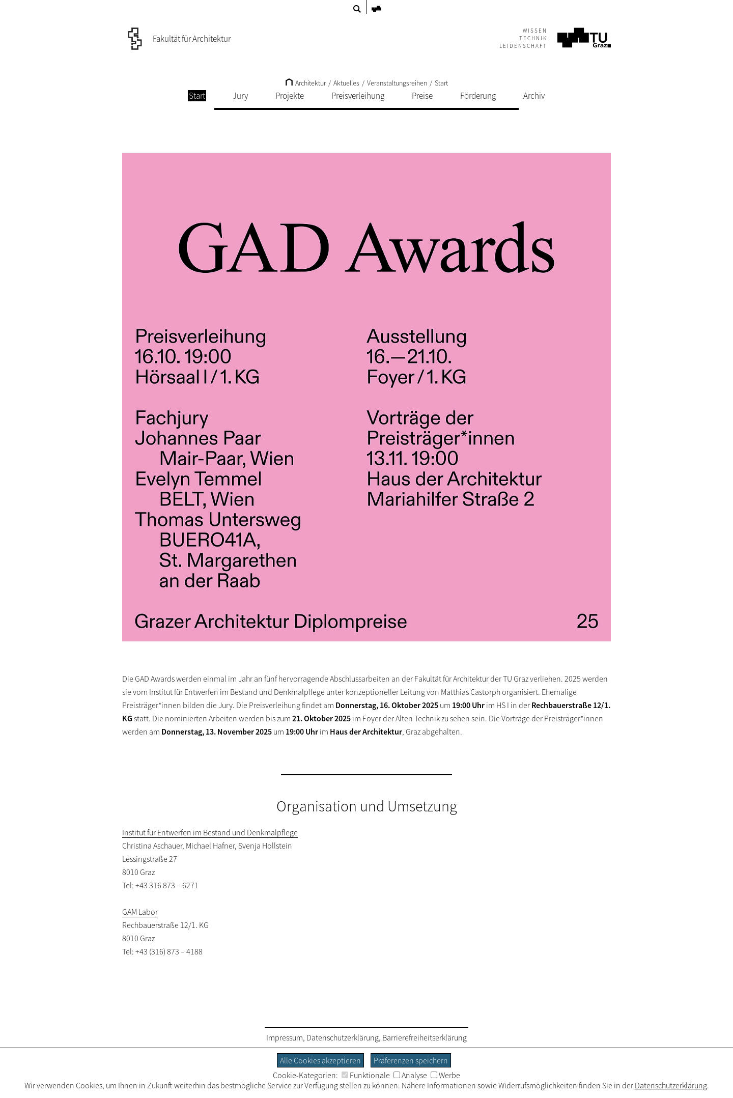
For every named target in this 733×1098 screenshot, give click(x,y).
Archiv (534, 95)
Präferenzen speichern (411, 1060)
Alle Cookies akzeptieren (320, 1060)
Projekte (289, 95)
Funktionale (366, 1075)
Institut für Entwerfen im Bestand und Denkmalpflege (210, 832)
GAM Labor (140, 912)
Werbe (445, 1075)
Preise (422, 95)
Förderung (478, 95)
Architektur (306, 83)
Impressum (284, 1037)
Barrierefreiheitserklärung (424, 1037)
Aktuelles (346, 83)
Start (441, 83)
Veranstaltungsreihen (397, 83)
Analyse (410, 1075)
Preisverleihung (357, 95)
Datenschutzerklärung (342, 1037)
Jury (240, 95)
